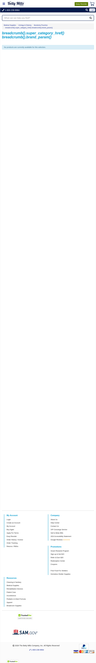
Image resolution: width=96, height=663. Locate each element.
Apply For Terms (13, 533)
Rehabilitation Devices (15, 589)
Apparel (9, 602)
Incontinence (11, 596)
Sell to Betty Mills (57, 533)
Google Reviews (57, 540)
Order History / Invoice (15, 540)
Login (9, 519)
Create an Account (13, 523)
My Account (11, 526)
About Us (54, 519)
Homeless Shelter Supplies (60, 574)
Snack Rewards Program (60, 551)
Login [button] (92, 10)
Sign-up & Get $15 (57, 554)
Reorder (81, 4)
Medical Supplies (10, 25)
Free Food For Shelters (59, 571)
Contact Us (55, 526)
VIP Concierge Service (59, 530)
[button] (86, 10)
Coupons (54, 564)
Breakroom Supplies (14, 606)
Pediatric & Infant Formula (16, 599)
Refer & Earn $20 (57, 557)
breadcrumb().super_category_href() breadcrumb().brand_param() (29, 28)
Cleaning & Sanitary (14, 582)
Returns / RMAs (12, 546)
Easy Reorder (12, 536)
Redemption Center (58, 561)
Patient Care (11, 592)
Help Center (55, 523)
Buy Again (10, 530)
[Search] (91, 18)
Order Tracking (12, 543)
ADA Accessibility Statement (61, 536)
